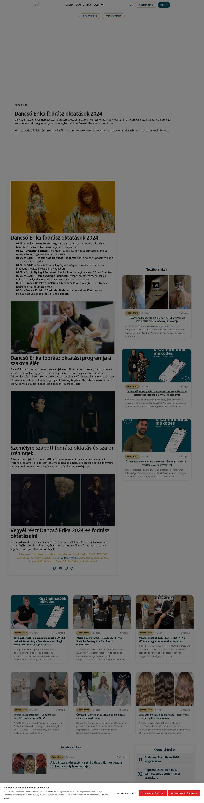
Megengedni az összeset (184, 793)
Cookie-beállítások (125, 793)
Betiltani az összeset (152, 793)
